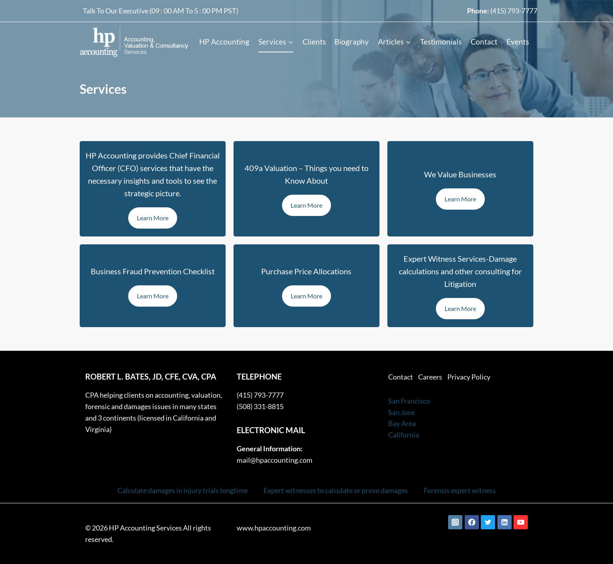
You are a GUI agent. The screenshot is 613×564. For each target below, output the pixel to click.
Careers (430, 376)
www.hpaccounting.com (274, 527)
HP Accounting (224, 41)
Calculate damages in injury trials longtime (183, 490)
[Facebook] (472, 522)
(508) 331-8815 (260, 406)
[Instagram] (455, 522)
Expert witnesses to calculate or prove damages (336, 490)
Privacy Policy (468, 376)
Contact (484, 41)
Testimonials (441, 41)
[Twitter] (488, 522)
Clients (314, 41)
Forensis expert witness (460, 490)
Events (517, 41)
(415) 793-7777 (513, 10)
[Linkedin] (504, 522)
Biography (352, 41)
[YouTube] (521, 522)
